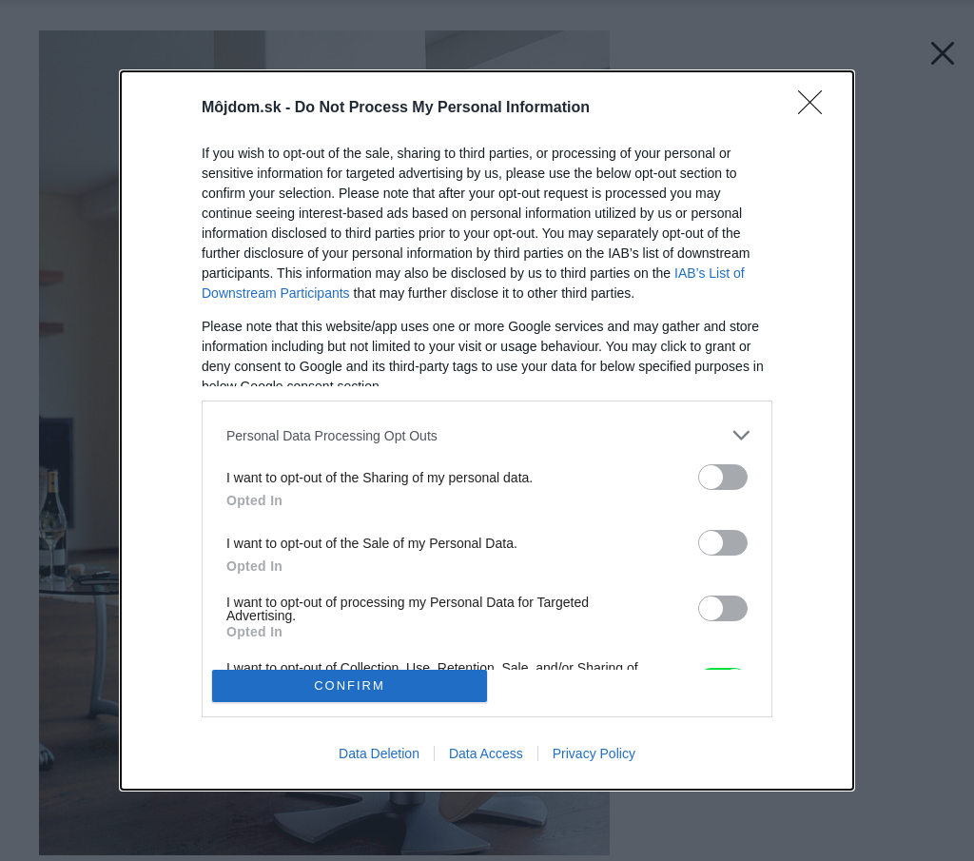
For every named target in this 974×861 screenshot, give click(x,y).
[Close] (816, 108)
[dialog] (487, 430)
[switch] (723, 477)
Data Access (486, 753)
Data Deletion (379, 753)
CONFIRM (349, 685)
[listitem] (487, 435)
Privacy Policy (594, 753)
